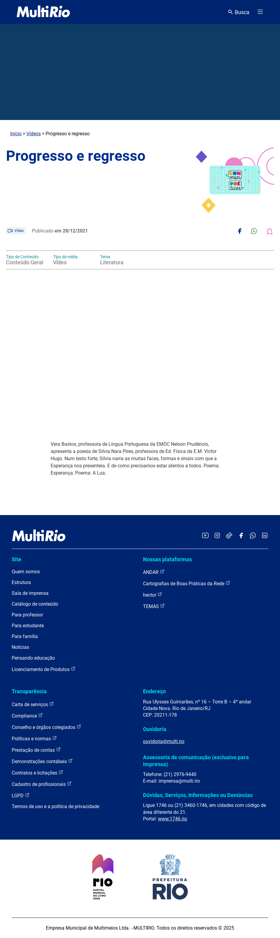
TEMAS (154, 606)
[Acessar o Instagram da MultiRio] (217, 536)
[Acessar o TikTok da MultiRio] (229, 536)
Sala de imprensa (30, 593)
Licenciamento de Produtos (44, 669)
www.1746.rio (172, 819)
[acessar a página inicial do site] (43, 12)
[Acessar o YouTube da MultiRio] (205, 536)
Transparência (29, 691)
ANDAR (154, 572)
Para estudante (28, 625)
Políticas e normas (34, 738)
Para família (25, 636)
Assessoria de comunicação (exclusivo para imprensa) (196, 760)
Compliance (27, 715)
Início (16, 133)
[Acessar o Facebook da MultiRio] (241, 536)
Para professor (27, 615)
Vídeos (33, 133)
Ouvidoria (154, 729)
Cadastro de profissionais (42, 784)
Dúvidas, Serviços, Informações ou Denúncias (198, 795)
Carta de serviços (33, 704)
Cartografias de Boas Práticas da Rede (186, 583)
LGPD (21, 795)
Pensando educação (33, 658)
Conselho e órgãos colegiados (46, 727)
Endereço (154, 691)
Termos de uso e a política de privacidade (55, 806)
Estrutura (21, 582)
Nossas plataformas (167, 559)
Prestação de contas (36, 750)
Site (16, 559)
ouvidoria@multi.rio (163, 741)
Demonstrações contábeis (42, 761)
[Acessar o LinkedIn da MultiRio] (264, 536)
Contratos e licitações (37, 772)
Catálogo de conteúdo (35, 604)
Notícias (20, 647)
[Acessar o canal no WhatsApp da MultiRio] (253, 536)
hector (152, 595)
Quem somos (26, 571)
